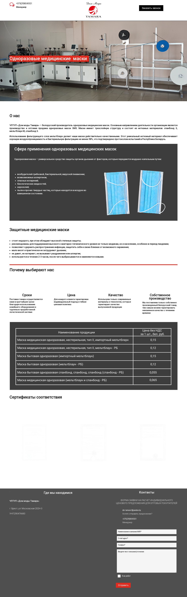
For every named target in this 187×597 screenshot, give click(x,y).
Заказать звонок (151, 8)
